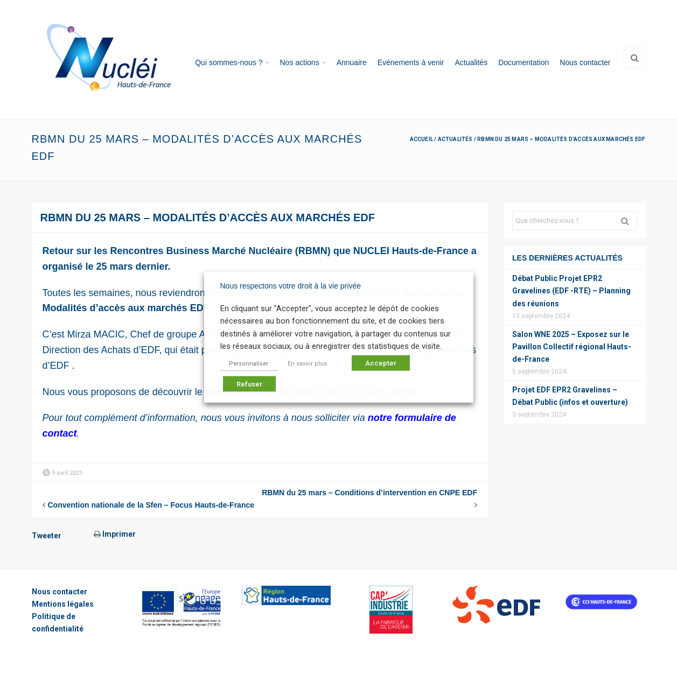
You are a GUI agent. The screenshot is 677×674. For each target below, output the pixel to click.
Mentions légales (63, 604)
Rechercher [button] (629, 220)
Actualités (471, 62)
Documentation (523, 62)
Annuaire (352, 62)
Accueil (421, 139)
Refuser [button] (249, 384)
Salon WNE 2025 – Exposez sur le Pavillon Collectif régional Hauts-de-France (571, 346)
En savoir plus (307, 363)
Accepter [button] (380, 363)
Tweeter (46, 535)
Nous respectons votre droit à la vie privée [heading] (290, 286)
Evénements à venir (411, 62)
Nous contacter (585, 62)
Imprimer (115, 534)
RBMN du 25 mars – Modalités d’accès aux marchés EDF (207, 217)
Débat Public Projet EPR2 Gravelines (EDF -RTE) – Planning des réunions (571, 290)
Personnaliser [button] (248, 363)
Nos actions (299, 62)
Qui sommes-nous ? (228, 62)
